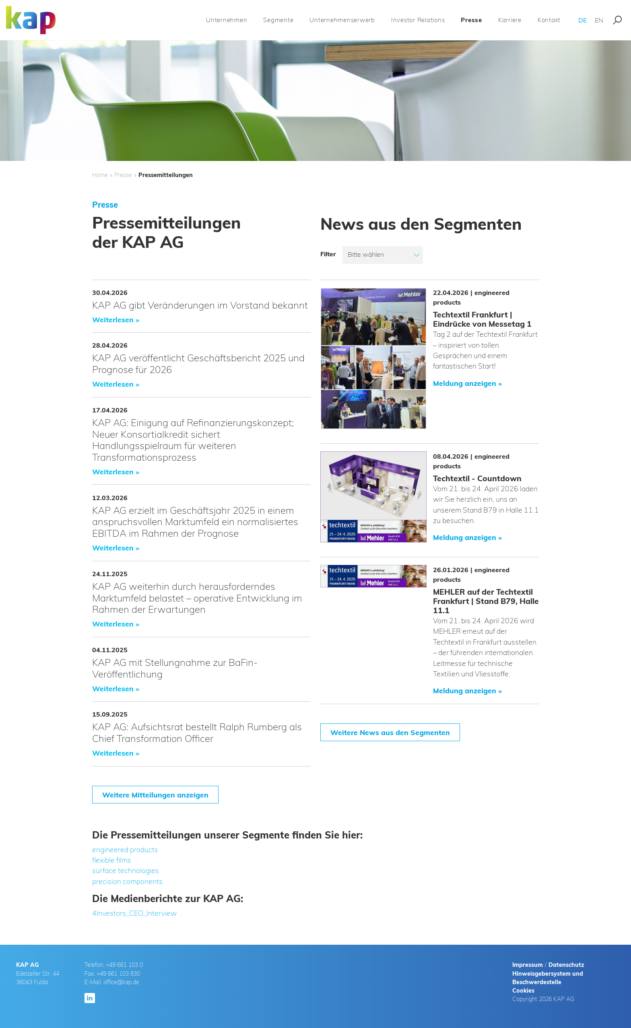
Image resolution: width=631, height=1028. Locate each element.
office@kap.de (121, 982)
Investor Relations (418, 20)
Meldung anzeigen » (467, 383)
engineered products (125, 849)
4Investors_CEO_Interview (134, 913)
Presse (471, 20)
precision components (127, 881)
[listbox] (382, 255)
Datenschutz (566, 964)
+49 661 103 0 (124, 964)
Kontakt (549, 20)
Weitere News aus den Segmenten (390, 732)
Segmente (278, 20)
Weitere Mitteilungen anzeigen (155, 794)
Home (100, 175)
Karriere (510, 20)
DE (582, 20)
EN (599, 20)
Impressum (527, 964)
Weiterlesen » (115, 319)
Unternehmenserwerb (342, 20)
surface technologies (125, 870)
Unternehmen (226, 20)
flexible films (111, 859)
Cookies (523, 990)
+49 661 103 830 (118, 973)
